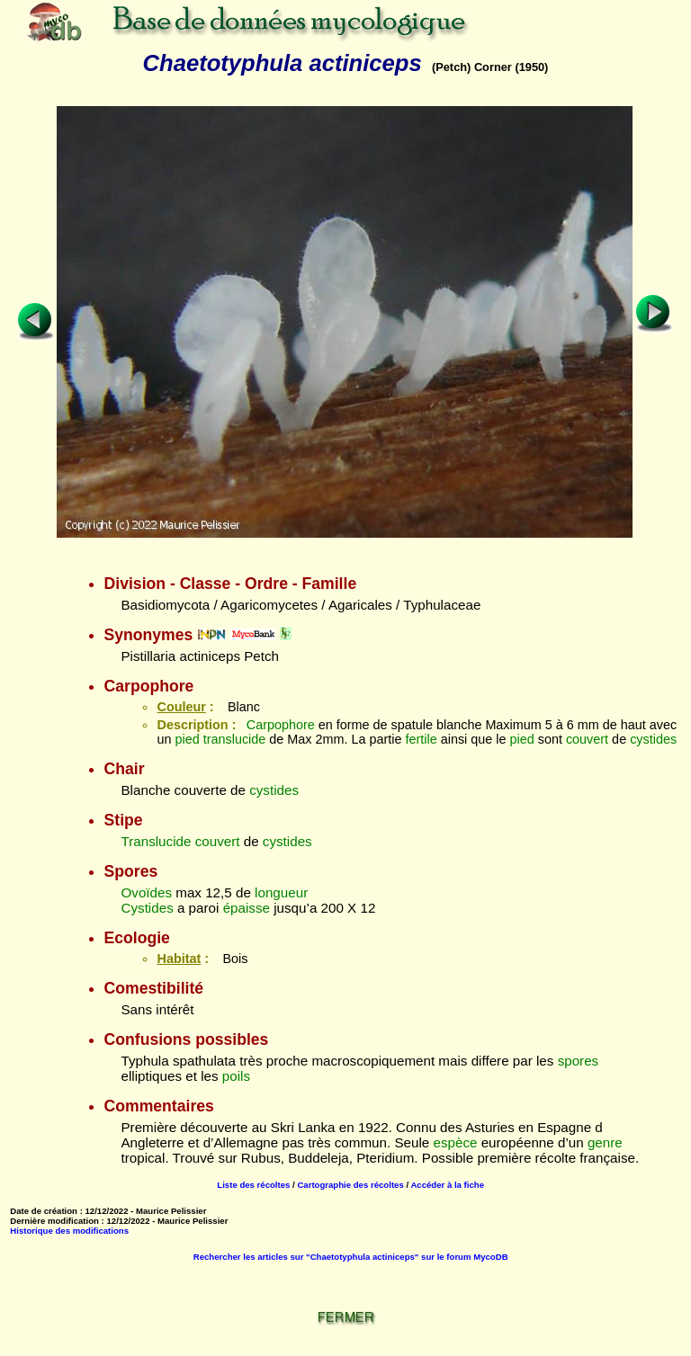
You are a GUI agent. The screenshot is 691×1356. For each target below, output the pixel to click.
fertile (420, 739)
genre (605, 1142)
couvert (587, 739)
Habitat (179, 958)
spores (578, 1060)
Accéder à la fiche (447, 1185)
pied (187, 739)
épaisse (246, 907)
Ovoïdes (146, 892)
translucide (234, 739)
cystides (653, 739)
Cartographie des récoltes (350, 1185)
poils (236, 1076)
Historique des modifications (69, 1231)
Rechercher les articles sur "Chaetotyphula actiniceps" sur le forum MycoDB (350, 1257)
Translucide (156, 841)
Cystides (147, 907)
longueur (281, 892)
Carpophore (281, 725)
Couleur (181, 707)
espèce (455, 1142)
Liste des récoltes (253, 1185)
